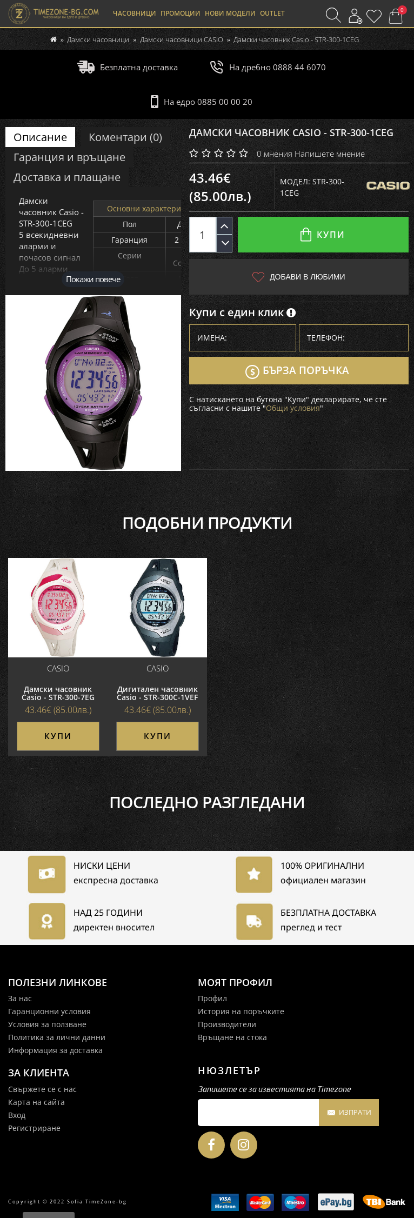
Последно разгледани (207, 802)
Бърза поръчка (297, 372)
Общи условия (293, 409)
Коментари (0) (125, 137)
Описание (40, 137)
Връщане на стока (232, 1037)
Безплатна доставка (127, 67)
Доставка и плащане (67, 177)
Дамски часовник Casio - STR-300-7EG (58, 693)
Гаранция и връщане (69, 157)
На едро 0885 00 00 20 (201, 101)
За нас (20, 998)
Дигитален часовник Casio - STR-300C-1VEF (157, 693)
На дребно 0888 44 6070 (267, 67)
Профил (212, 998)
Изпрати (348, 1113)
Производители (227, 1024)
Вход (16, 1114)
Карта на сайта (36, 1101)
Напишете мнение (330, 153)
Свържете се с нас (42, 1088)
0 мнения (274, 153)
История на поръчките (241, 1011)
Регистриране (34, 1127)
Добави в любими (298, 277)
